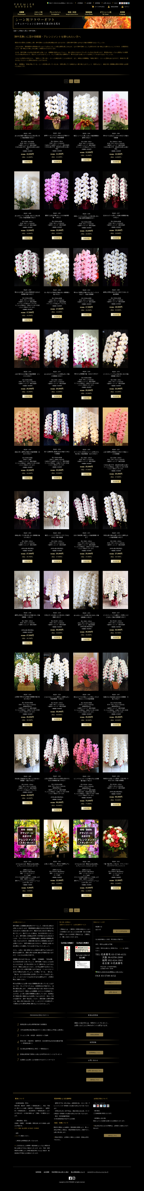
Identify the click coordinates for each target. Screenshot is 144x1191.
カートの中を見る (121, 931)
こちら (121, 948)
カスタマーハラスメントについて (97, 1172)
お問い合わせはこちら (95, 1070)
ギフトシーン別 (105, 13)
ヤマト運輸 (17, 1128)
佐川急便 (30, 1128)
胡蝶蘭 (22, 13)
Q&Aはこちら (94, 1079)
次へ (77, 81)
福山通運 (24, 1128)
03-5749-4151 (119, 954)
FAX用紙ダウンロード (113, 982)
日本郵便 (36, 1128)
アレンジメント (55, 13)
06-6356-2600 (115, 957)
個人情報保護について (78, 1172)
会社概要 (46, 1172)
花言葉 (122, 13)
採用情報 (38, 1172)
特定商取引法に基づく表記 (60, 1172)
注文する (27, 162)
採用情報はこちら (94, 1052)
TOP (15, 31)
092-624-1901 (115, 960)
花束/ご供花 (72, 13)
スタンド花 (38, 13)
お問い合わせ (113, 992)
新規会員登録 (94, 1034)
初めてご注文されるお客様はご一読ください (110, 972)
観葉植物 (89, 13)
